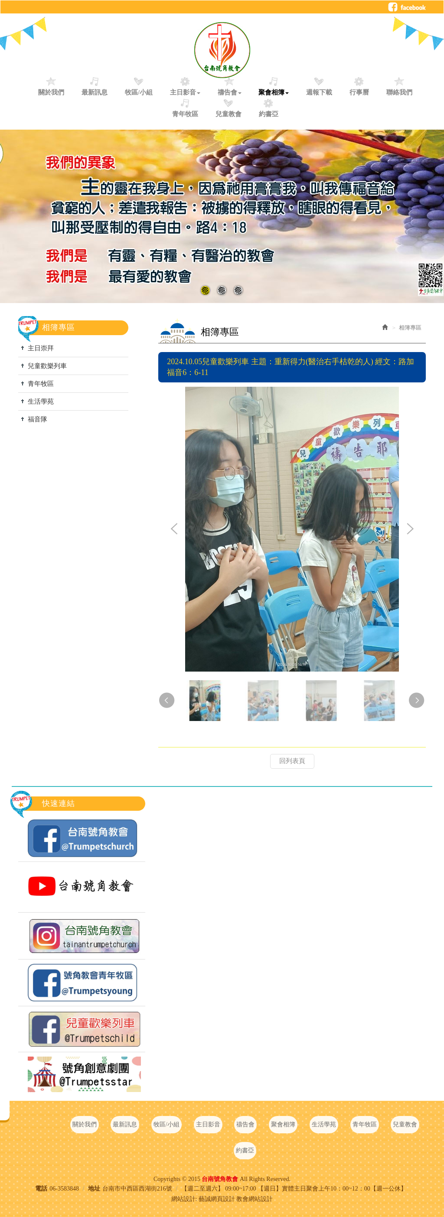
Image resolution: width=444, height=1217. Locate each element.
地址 (94, 1188)
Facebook (407, 7)
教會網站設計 (254, 1199)
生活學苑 (41, 401)
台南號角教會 (222, 50)
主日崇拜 (41, 348)
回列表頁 (292, 760)
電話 (41, 1188)
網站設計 (183, 1199)
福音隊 (37, 419)
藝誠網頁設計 (217, 1199)
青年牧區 (41, 383)
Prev (174, 529)
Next (409, 529)
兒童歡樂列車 (47, 365)
